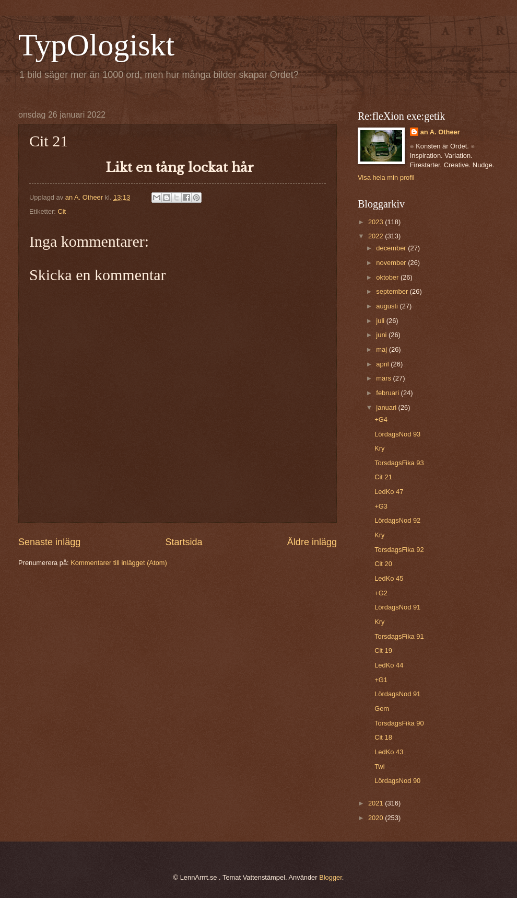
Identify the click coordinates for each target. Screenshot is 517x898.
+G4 (380, 419)
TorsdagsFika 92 (399, 550)
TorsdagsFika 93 (399, 463)
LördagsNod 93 (397, 434)
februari (388, 393)
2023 (376, 222)
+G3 (380, 506)
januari (387, 407)
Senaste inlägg (49, 542)
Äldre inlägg (312, 542)
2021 (376, 803)
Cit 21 (383, 477)
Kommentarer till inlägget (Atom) (118, 563)
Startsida (183, 542)
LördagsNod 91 (397, 607)
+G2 (380, 593)
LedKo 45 (388, 578)
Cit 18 (383, 737)
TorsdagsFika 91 (399, 636)
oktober (388, 277)
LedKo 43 (388, 752)
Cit (61, 211)
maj (382, 349)
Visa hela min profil (386, 177)
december (392, 248)
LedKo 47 (388, 492)
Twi (379, 766)
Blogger (330, 877)
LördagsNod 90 (397, 781)
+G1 (380, 680)
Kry (379, 448)
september (392, 291)
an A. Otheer (440, 132)
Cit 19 (383, 650)
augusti (388, 306)
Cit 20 (383, 564)
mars (384, 378)
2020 (376, 818)
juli (381, 321)
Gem (381, 708)
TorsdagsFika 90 (399, 723)
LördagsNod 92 (397, 520)
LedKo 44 (388, 665)
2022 (376, 236)
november (392, 263)
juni (382, 335)
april (383, 364)
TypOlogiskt (96, 45)
